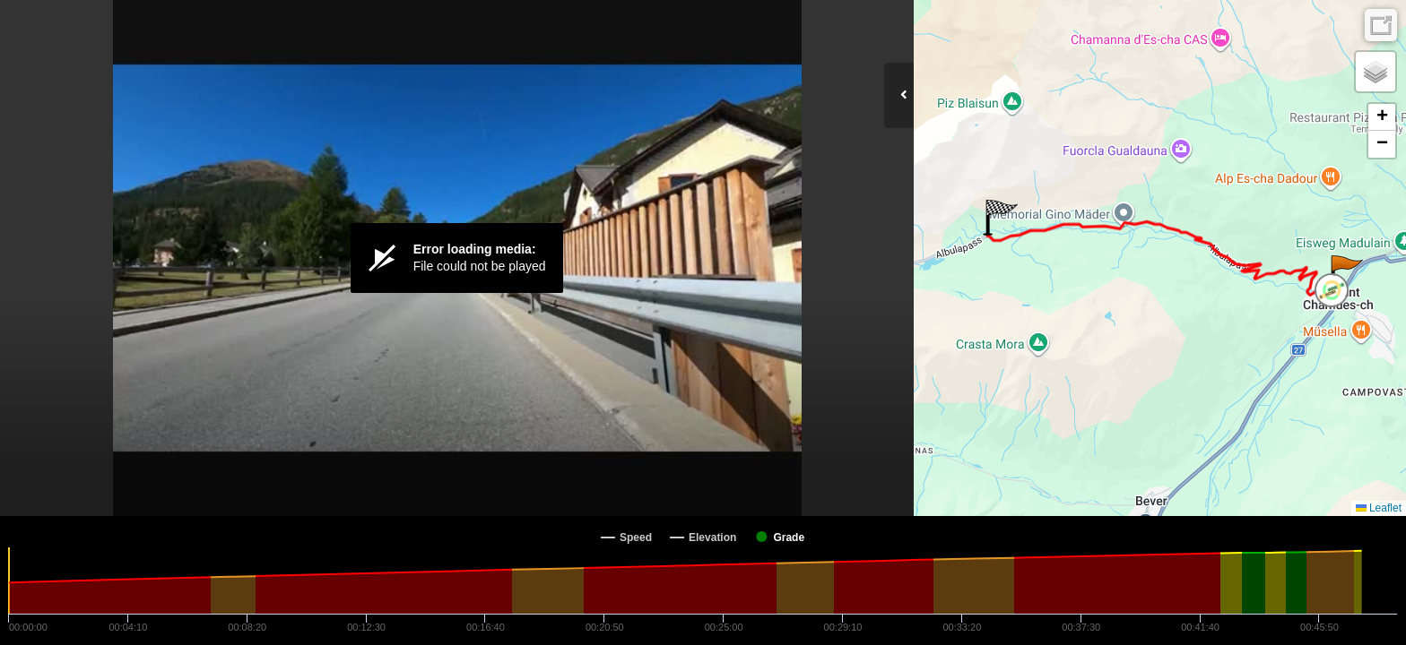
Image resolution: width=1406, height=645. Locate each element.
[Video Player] (457, 258)
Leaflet (1379, 508)
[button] (1345, 273)
